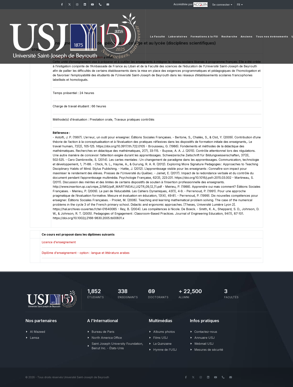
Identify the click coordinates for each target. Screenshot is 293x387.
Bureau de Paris (103, 332)
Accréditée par (191, 4)
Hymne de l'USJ (165, 349)
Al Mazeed (37, 332)
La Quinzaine (162, 343)
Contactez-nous (205, 332)
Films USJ (160, 338)
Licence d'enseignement (59, 242)
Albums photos (164, 332)
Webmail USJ (204, 343)
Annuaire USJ (204, 338)
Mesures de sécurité (208, 349)
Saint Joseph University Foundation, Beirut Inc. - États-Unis (117, 346)
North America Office (107, 338)
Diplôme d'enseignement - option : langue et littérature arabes (85, 253)
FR (240, 5)
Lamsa (34, 338)
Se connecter (222, 5)
